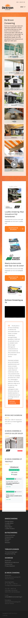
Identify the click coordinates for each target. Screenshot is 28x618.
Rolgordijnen (8, 527)
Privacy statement (10, 566)
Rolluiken (7, 542)
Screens (7, 541)
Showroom (8, 560)
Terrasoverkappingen (11, 552)
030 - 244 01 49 (20, 2)
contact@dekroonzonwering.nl (13, 597)
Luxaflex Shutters (10, 528)
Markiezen (8, 539)
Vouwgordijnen (9, 523)
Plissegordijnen (9, 521)
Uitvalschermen (9, 537)
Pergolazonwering (10, 554)
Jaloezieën (8, 525)
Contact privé (8, 564)
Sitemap (5, 615)
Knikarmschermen (10, 535)
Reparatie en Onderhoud (12, 562)
